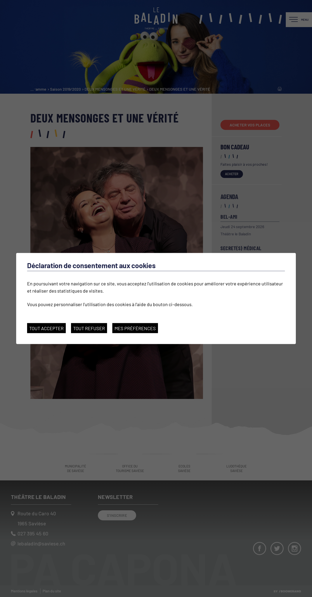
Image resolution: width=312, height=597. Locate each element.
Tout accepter (46, 328)
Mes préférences (135, 328)
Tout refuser (89, 328)
